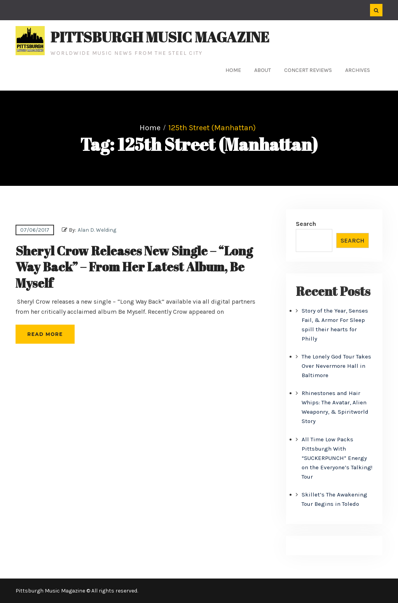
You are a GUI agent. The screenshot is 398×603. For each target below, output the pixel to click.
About (262, 70)
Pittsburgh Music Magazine (160, 37)
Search (306, 223)
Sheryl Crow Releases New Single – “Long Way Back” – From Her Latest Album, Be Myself (134, 266)
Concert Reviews (308, 70)
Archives (357, 70)
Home (233, 70)
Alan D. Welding (97, 230)
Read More (45, 334)
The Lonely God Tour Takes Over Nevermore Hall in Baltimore (336, 366)
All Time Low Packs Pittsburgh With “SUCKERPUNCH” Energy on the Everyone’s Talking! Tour (337, 458)
